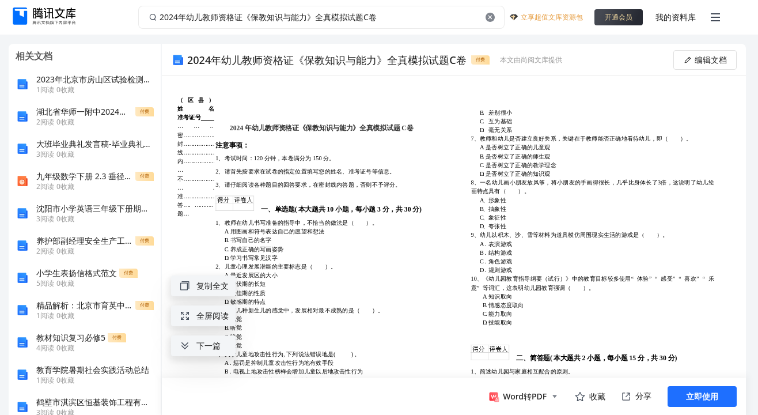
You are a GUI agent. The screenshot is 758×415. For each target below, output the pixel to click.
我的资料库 (675, 17)
